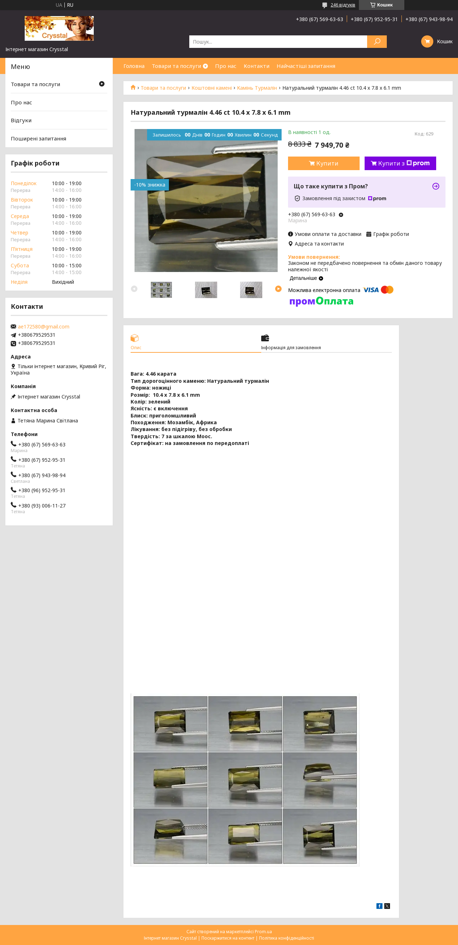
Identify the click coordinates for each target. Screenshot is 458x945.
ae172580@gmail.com (43, 326)
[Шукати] (377, 41)
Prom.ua (263, 932)
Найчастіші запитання (306, 65)
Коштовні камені (211, 88)
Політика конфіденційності (286, 938)
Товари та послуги (176, 65)
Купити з (404, 163)
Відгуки (21, 120)
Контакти (256, 65)
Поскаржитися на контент (227, 938)
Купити (327, 163)
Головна (134, 65)
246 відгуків (343, 5)
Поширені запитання (38, 138)
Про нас (226, 65)
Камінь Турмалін (257, 88)
